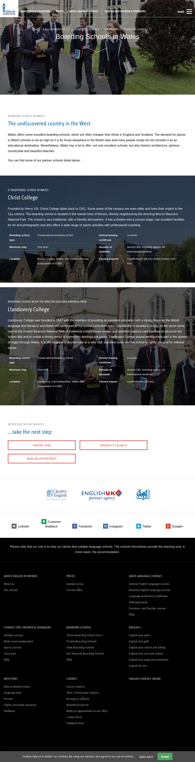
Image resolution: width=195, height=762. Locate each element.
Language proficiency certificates (148, 594)
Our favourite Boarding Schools (126, 29)
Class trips (10, 651)
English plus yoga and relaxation (148, 657)
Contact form (74, 715)
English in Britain (9, 8)
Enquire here (29, 445)
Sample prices (74, 582)
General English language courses (149, 582)
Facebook (85, 525)
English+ (135, 625)
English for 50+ (138, 663)
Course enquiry (75, 684)
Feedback (9, 709)
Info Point (11, 676)
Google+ (178, 525)
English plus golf (139, 639)
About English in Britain (35, 11)
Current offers (74, 588)
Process (8, 696)
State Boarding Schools (80, 645)
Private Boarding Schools (81, 639)
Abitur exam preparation (18, 639)
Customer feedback (53, 523)
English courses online (145, 676)
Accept (165, 756)
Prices (60, 11)
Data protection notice (17, 684)
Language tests (12, 690)
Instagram (116, 525)
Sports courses (12, 645)
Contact (71, 676)
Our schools (11, 588)
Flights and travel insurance (20, 703)
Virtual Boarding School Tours (84, 633)
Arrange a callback (74, 445)
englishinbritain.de (56, 29)
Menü (185, 11)
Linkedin (23, 525)
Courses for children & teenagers (125, 11)
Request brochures (77, 703)
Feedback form (75, 721)
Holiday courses (13, 633)
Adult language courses (84, 11)
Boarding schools (86, 29)
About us (9, 582)
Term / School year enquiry (82, 690)
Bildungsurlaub (138, 600)
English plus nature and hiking (147, 645)
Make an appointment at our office (87, 709)
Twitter (146, 525)
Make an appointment (120, 445)
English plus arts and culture (146, 651)
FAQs (132, 612)
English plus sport (139, 633)
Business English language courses (149, 588)
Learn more (146, 756)
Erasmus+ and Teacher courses (147, 606)
